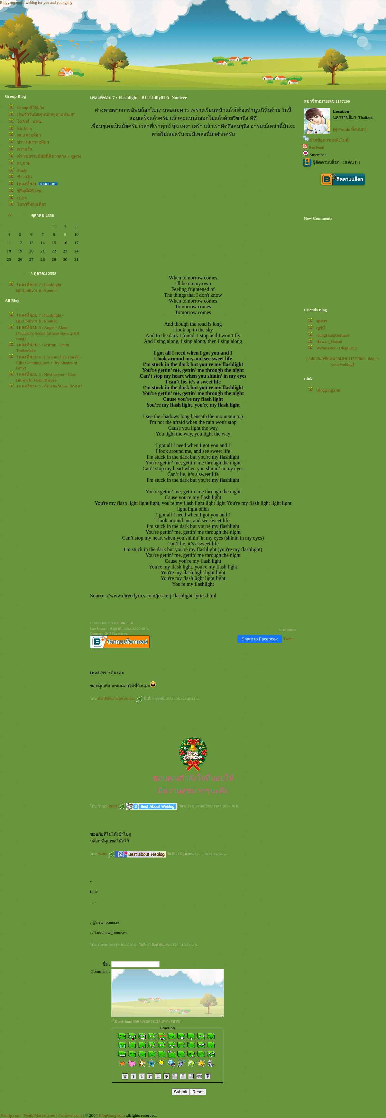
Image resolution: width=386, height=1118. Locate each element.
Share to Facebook (260, 639)
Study (22, 170)
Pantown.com (70, 1115)
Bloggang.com (328, 390)
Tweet (288, 638)
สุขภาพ (24, 163)
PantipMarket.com (39, 1115)
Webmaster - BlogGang (336, 348)
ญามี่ (320, 328)
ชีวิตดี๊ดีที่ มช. (29, 191)
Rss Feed (316, 147)
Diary (22, 198)
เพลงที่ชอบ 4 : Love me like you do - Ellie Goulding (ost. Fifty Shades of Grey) (49, 362)
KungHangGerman (332, 335)
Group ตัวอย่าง (30, 107)
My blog (24, 128)
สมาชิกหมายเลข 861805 (120, 698)
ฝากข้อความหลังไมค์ (329, 140)
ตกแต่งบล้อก (29, 135)
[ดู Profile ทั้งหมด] (349, 129)
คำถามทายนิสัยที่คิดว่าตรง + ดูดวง (49, 156)
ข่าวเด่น (24, 176)
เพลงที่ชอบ (27, 183)
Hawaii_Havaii (329, 341)
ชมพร (117, 806)
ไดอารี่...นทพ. (29, 121)
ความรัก (24, 149)
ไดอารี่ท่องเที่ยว (31, 204)
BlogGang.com (112, 1115)
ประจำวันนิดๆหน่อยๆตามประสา (46, 114)
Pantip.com (10, 1115)
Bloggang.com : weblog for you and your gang (36, 2)
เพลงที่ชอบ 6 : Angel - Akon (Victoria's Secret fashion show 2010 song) (47, 333)
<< (10, 215)
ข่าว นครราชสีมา (33, 142)
